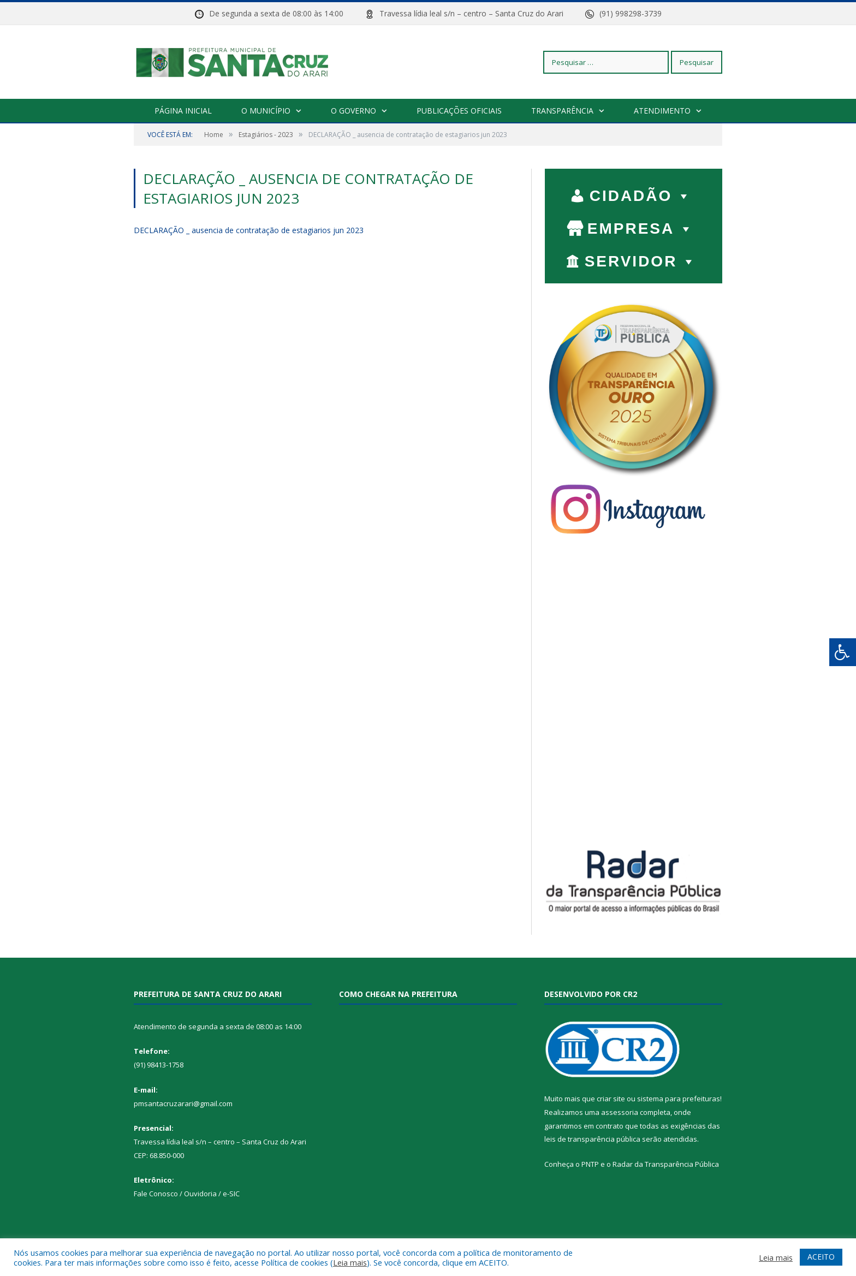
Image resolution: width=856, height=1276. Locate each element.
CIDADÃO (641, 193)
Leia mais (350, 1262)
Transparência (562, 110)
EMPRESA (640, 226)
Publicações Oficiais (459, 110)
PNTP (590, 1164)
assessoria (619, 1112)
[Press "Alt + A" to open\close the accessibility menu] (842, 652)
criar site (611, 1098)
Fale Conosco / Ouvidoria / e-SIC (187, 1193)
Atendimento (662, 110)
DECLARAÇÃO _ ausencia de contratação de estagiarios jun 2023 (249, 230)
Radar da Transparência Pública (666, 1164)
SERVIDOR (641, 258)
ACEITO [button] (821, 1256)
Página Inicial (183, 110)
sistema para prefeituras (678, 1098)
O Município (265, 110)
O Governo (353, 110)
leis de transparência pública (592, 1139)
